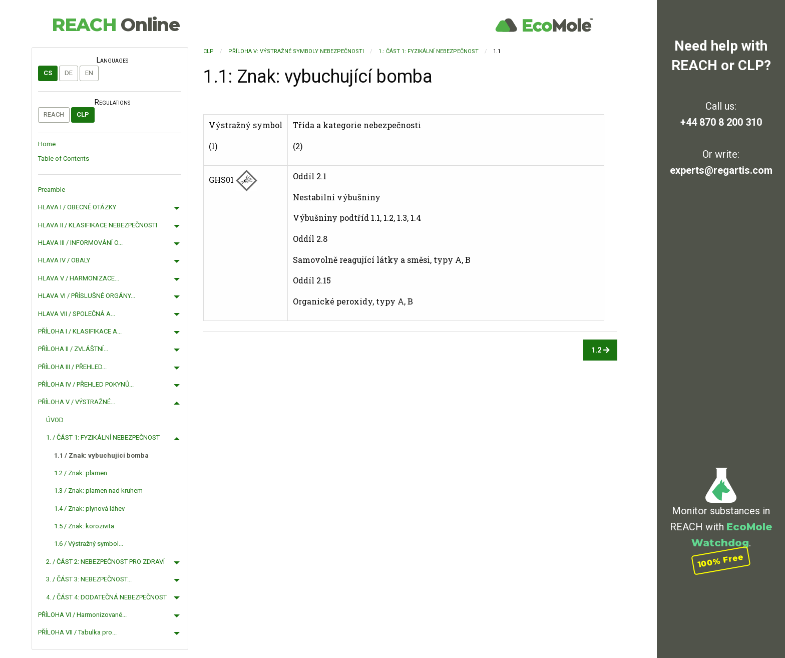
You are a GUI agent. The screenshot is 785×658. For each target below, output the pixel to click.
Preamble (51, 189)
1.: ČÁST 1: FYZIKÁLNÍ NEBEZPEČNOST (428, 51)
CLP (83, 114)
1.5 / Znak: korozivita (84, 526)
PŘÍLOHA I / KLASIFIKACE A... (80, 331)
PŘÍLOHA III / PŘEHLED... (72, 367)
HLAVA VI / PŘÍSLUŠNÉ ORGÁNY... (86, 295)
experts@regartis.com (721, 170)
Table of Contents (63, 158)
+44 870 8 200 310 (721, 122)
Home (47, 144)
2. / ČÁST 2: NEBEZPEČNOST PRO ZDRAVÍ (105, 561)
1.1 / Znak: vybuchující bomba (101, 455)
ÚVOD (55, 420)
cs (48, 73)
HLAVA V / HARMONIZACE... (78, 278)
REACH (116, 25)
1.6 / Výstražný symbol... (88, 543)
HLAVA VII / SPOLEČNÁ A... (76, 313)
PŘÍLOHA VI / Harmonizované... (82, 614)
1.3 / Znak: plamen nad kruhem (98, 490)
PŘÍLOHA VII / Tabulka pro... (77, 632)
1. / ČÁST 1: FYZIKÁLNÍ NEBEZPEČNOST (103, 437)
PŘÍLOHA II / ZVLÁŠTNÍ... (73, 349)
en (89, 73)
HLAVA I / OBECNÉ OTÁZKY (77, 207)
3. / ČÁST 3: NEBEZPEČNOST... (89, 579)
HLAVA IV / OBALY (64, 260)
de (69, 73)
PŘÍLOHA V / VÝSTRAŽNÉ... (76, 402)
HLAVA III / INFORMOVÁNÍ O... (80, 242)
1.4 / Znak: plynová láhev (89, 508)
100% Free (721, 560)
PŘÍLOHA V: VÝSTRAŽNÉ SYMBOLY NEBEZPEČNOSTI (296, 51)
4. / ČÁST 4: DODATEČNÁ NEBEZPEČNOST (106, 597)
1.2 (600, 350)
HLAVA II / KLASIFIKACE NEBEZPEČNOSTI (97, 225)
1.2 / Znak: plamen (80, 473)
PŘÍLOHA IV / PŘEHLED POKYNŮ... (86, 384)
